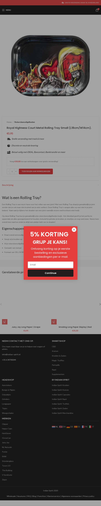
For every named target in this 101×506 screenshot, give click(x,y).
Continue (50, 273)
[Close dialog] (74, 229)
